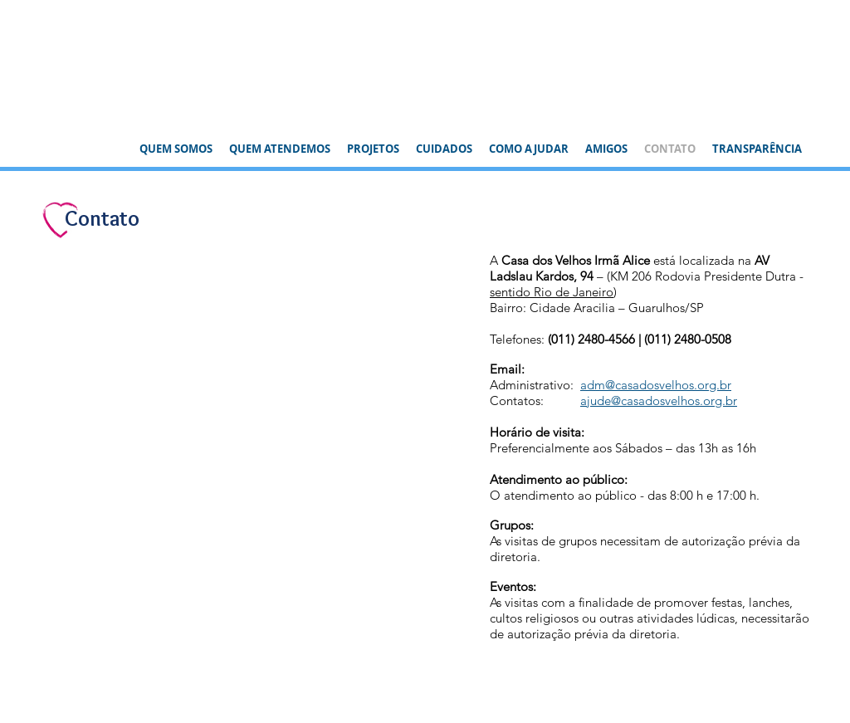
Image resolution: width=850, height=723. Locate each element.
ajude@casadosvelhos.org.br (658, 400)
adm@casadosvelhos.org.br (655, 385)
